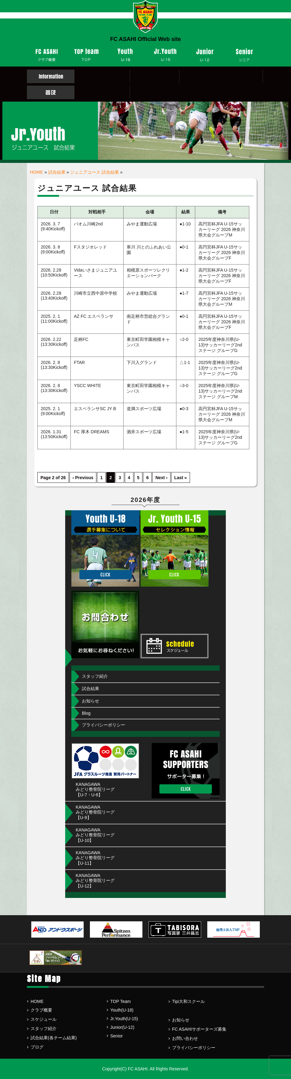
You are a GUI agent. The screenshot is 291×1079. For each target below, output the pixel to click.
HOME (36, 172)
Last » (180, 477)
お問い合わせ (185, 1038)
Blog (86, 713)
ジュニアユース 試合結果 (94, 172)
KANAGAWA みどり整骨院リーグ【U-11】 (95, 858)
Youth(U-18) (121, 1010)
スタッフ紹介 (95, 676)
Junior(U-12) (122, 1027)
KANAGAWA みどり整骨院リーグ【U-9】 (95, 812)
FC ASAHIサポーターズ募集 (199, 1029)
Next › (161, 477)
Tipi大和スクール (188, 1001)
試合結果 (56, 172)
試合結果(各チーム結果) (54, 1037)
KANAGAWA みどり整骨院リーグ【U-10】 (95, 835)
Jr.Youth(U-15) (124, 1018)
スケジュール (44, 1019)
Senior (116, 1035)
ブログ (37, 1047)
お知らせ (90, 700)
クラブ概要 (41, 1010)
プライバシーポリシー (103, 724)
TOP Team (120, 1001)
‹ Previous (83, 477)
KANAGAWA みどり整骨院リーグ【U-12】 (95, 880)
